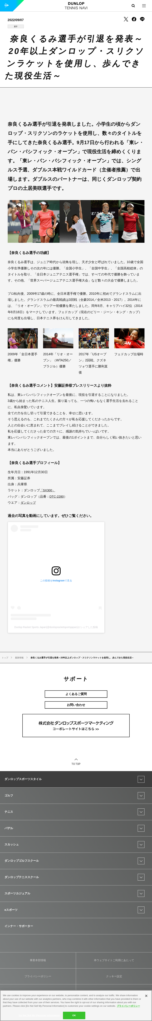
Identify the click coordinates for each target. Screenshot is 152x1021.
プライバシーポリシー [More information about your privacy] (128, 1006)
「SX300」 (48, 490)
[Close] (146, 996)
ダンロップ (29, 502)
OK (74, 1015)
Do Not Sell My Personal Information (39, 1015)
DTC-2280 (57, 496)
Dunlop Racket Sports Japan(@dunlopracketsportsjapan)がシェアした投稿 (56, 627)
